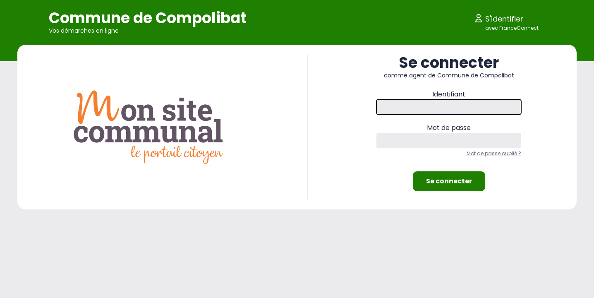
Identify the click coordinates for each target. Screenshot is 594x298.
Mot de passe (449, 127)
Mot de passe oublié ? (494, 153)
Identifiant (448, 94)
